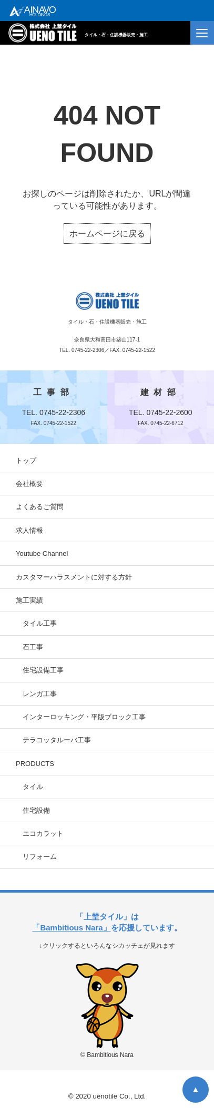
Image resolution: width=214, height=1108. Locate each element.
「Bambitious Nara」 (71, 927)
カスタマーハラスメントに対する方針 (74, 577)
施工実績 (29, 600)
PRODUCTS (35, 764)
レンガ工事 (40, 694)
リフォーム (40, 857)
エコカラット (43, 833)
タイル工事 (40, 623)
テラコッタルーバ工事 (57, 740)
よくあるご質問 (40, 507)
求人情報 (29, 530)
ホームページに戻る (107, 233)
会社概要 (29, 484)
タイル (33, 787)
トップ (26, 460)
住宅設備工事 (43, 670)
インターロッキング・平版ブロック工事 (84, 717)
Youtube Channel (42, 553)
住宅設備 (36, 810)
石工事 (33, 647)
